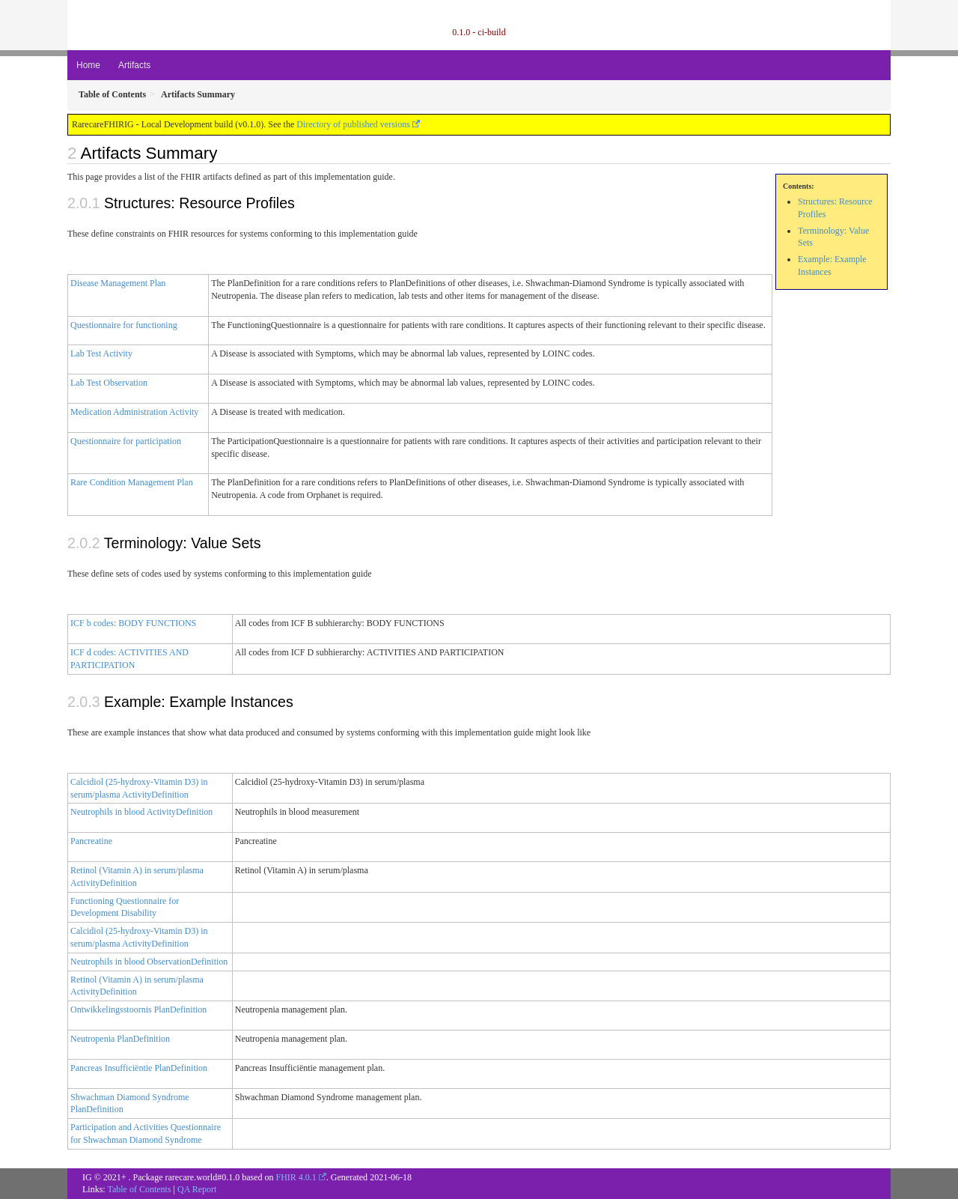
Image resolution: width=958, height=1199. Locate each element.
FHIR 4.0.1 (295, 1177)
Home (88, 65)
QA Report (196, 1189)
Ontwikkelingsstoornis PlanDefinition (138, 1009)
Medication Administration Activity (134, 412)
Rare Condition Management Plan (131, 482)
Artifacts (134, 65)
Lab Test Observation (108, 382)
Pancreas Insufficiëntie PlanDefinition (138, 1068)
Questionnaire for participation (125, 441)
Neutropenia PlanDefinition (120, 1038)
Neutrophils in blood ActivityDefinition (141, 812)
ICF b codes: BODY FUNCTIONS (133, 623)
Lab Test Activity (101, 353)
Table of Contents (139, 1189)
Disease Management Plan (117, 283)
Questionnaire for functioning (123, 325)
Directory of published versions (353, 124)
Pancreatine (91, 841)
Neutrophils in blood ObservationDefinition (149, 961)
